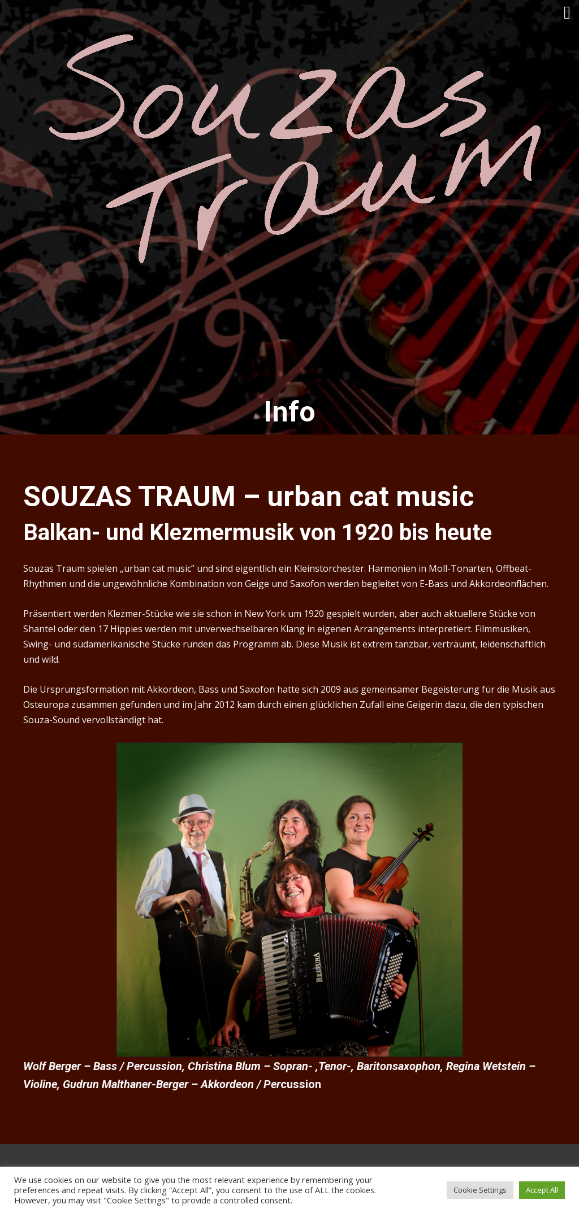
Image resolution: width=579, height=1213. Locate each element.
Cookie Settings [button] (480, 1190)
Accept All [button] (542, 1190)
